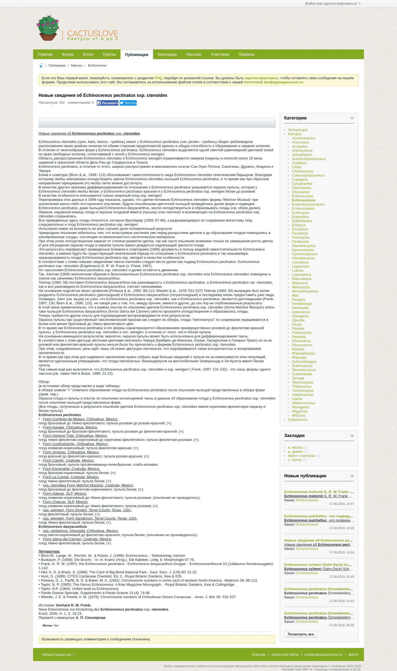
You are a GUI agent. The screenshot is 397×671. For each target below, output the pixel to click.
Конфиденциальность (324, 654)
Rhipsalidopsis (303, 353)
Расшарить (108, 103)
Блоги (88, 54)
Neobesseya (302, 304)
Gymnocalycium (304, 254)
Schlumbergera (304, 362)
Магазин (194, 54)
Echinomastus (303, 208)
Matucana (300, 283)
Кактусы (76, 65)
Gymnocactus (303, 250)
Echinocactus (302, 196)
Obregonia (300, 316)
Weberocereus (303, 403)
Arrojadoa (299, 146)
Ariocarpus (300, 142)
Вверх (353, 654)
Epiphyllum (301, 217)
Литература (297, 130)
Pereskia (299, 337)
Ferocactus (301, 237)
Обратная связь (285, 654)
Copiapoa (299, 179)
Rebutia (298, 349)
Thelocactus (301, 386)
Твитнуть (128, 103)
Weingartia (300, 407)
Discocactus (301, 188)
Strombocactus (304, 370)
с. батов (294, 460)
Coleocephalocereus (308, 175)
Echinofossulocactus (308, 204)
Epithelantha (302, 221)
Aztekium (299, 163)
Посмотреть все (301, 634)
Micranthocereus (305, 291)
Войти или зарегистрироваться (333, 4)
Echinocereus (97, 65)
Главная (45, 54)
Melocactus (301, 287)
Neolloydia (300, 308)
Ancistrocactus (303, 138)
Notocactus (301, 312)
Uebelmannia (302, 395)
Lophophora (301, 275)
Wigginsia (299, 411)
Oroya (297, 324)
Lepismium (300, 266)
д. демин (295, 451)
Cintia (296, 167)
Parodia (298, 328)
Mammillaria (301, 279)
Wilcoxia (298, 415)
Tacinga (298, 378)
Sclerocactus (302, 366)
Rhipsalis (299, 357)
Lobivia (297, 270)
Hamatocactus (303, 258)
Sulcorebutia (302, 374)
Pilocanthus (301, 341)
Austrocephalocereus (309, 159)
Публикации (136, 54)
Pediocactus (302, 333)
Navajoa (298, 299)
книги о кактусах (301, 456)
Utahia (297, 399)
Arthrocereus (302, 150)
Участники (220, 54)
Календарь (167, 54)
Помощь (259, 654)
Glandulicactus (303, 246)
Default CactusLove (58, 655)
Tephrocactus (302, 382)
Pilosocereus (302, 345)
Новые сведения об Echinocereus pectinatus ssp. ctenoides (336, 540)
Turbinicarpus (302, 390)
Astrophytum (302, 155)
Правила (246, 54)
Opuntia (298, 320)
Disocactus (301, 192)
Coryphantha (302, 184)
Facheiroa (300, 233)
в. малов (295, 447)
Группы (109, 54)
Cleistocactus (302, 171)
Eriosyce (299, 225)
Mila (295, 295)
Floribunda (300, 241)
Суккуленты (298, 419)
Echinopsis (300, 213)
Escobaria (300, 229)
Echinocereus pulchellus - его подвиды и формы (327, 516)
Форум (68, 54)
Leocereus (300, 262)
